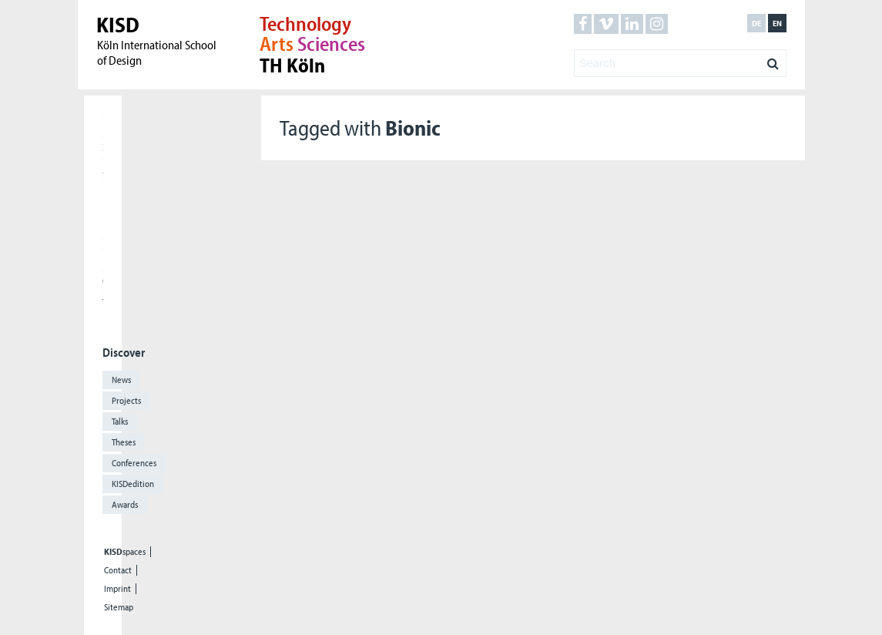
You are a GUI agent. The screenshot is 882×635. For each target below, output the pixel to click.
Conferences (134, 463)
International (103, 213)
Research (103, 191)
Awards (125, 504)
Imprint (117, 588)
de (756, 23)
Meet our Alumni (103, 236)
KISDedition (133, 483)
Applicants (103, 168)
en (777, 23)
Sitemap (118, 607)
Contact (118, 570)
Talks (120, 421)
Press (103, 258)
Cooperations (103, 280)
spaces (125, 551)
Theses (124, 442)
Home (103, 124)
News (121, 379)
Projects (126, 400)
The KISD (103, 303)
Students (103, 146)
